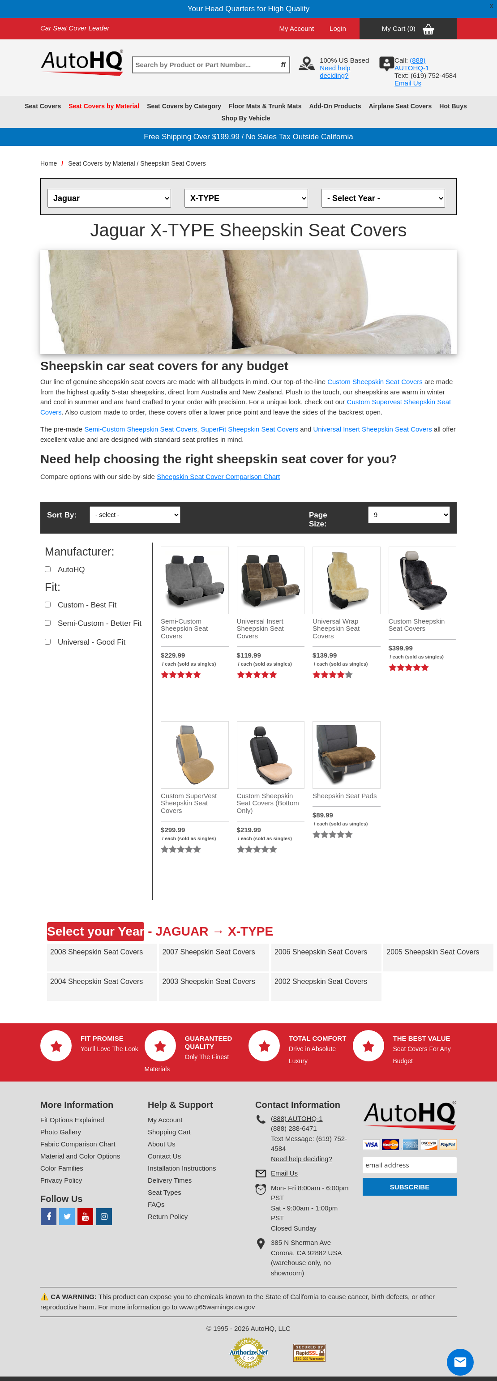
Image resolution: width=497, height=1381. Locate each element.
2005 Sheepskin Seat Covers (432, 952)
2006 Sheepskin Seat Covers (320, 952)
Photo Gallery (60, 1132)
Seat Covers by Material (104, 106)
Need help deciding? (335, 71)
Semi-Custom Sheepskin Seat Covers (140, 429)
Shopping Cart (169, 1132)
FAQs (156, 1204)
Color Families (61, 1168)
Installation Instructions (182, 1168)
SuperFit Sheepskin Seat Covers (250, 429)
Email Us (407, 83)
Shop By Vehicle (246, 118)
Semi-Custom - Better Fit (99, 623)
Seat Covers (43, 106)
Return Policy (168, 1216)
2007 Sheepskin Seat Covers (208, 952)
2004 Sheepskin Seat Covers (96, 981)
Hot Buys (453, 106)
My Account (296, 28)
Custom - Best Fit (87, 605)
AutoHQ (71, 569)
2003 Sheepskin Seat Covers (208, 981)
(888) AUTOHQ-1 (297, 1118)
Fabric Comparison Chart (78, 1144)
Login (338, 28)
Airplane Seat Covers (400, 106)
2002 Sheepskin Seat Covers (320, 981)
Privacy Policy (61, 1180)
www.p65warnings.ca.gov (217, 1307)
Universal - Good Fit (91, 642)
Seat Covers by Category (184, 106)
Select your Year (95, 931)
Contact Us (164, 1156)
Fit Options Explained (72, 1120)
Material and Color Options (80, 1156)
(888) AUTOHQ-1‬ (411, 64)
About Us (162, 1144)
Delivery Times (170, 1180)
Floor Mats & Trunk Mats (265, 106)
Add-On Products (335, 106)
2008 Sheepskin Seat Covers (96, 952)
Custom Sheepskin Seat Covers (375, 381)
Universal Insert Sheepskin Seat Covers (372, 429)
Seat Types (164, 1192)
